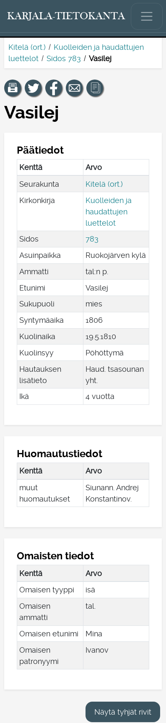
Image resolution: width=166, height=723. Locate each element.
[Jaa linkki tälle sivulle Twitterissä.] (33, 88)
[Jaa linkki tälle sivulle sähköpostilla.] (74, 88)
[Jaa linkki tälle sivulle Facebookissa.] (53, 88)
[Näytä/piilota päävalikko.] (147, 16)
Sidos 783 (64, 58)
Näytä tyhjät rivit (122, 712)
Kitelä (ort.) (27, 47)
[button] (12, 88)
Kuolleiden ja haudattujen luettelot (109, 211)
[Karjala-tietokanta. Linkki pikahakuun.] (66, 16)
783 (92, 238)
